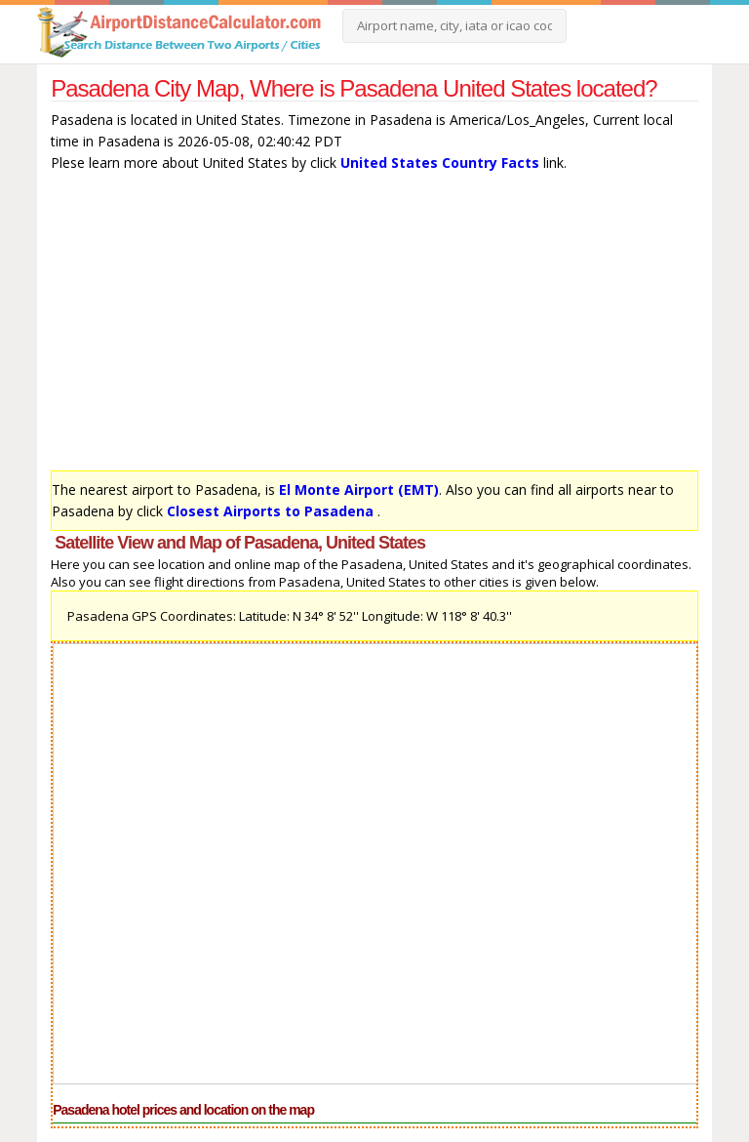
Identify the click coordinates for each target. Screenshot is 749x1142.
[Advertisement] (374, 326)
